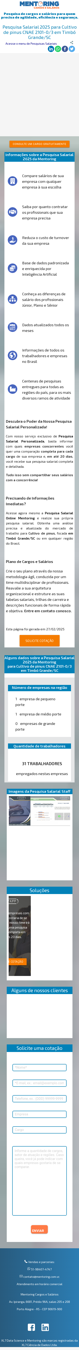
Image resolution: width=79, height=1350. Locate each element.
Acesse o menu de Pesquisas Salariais (31, 43)
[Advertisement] (39, 94)
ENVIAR (38, 1231)
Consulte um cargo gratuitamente (39, 144)
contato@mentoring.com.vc (41, 1276)
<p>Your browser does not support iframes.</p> (39, 1017)
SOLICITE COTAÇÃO (39, 641)
